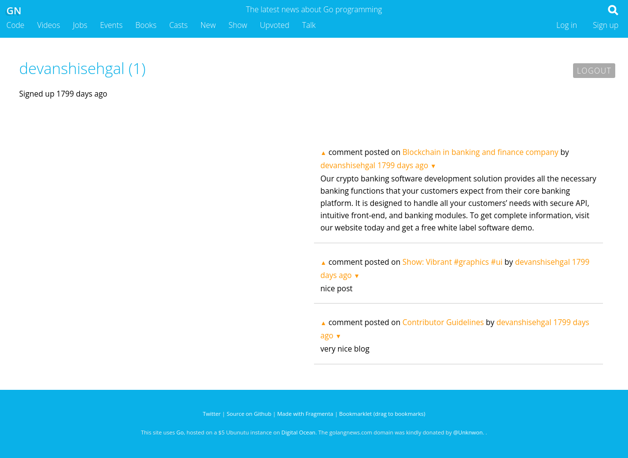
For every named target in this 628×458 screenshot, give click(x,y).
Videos (48, 25)
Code (15, 25)
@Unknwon (468, 432)
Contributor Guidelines (443, 322)
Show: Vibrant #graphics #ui (452, 261)
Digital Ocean (298, 432)
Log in (566, 25)
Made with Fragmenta (305, 413)
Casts (178, 25)
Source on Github (249, 413)
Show (238, 25)
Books (146, 25)
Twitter (212, 413)
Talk (309, 25)
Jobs (80, 25)
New (208, 25)
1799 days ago (402, 165)
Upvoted (274, 25)
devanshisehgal (347, 165)
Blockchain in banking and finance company (480, 152)
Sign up (606, 25)
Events (111, 25)
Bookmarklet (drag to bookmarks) (382, 413)
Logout (594, 70)
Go (180, 432)
